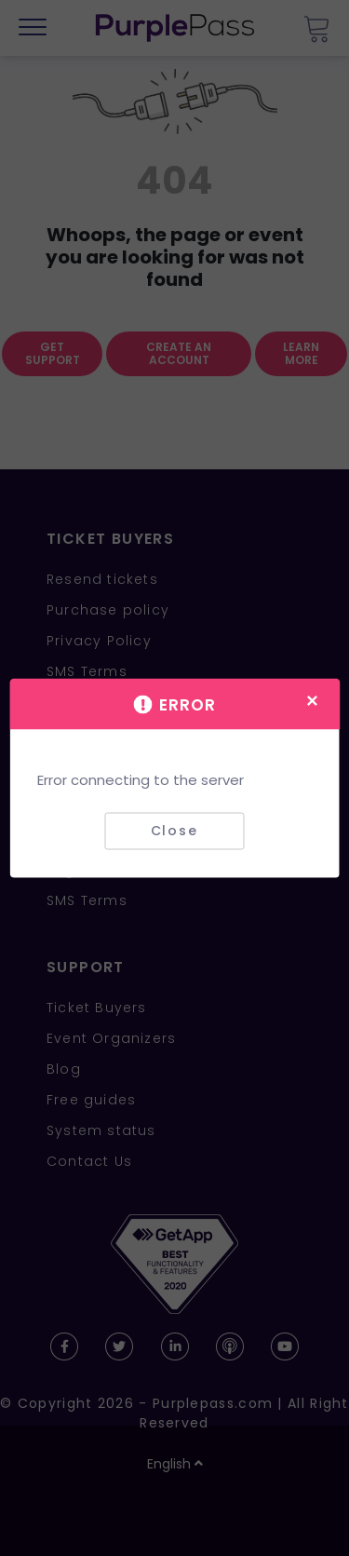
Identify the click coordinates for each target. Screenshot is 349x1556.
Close (174, 830)
